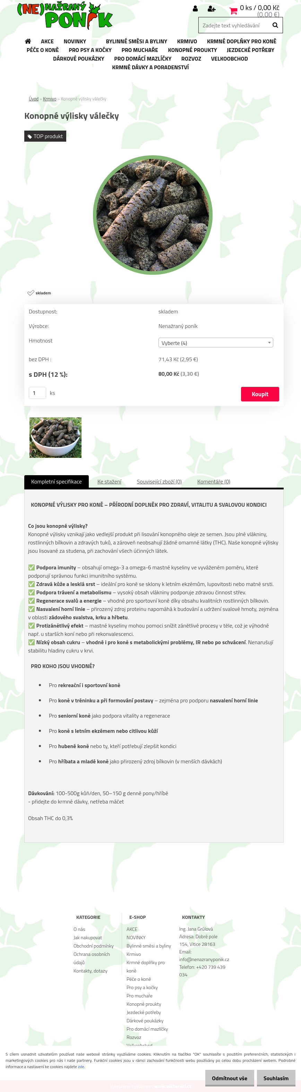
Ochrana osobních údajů (92, 958)
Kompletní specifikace (56, 481)
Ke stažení (109, 481)
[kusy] (37, 393)
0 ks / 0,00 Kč (260, 7)
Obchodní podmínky (94, 945)
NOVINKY (136, 937)
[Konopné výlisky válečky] (154, 152)
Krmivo (50, 98)
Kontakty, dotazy (90, 970)
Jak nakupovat (88, 937)
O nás (79, 929)
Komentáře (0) (213, 481)
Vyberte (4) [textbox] (174, 343)
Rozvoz (134, 1037)
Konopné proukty (144, 1003)
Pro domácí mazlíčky (147, 1028)
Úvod (33, 98)
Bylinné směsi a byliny (149, 945)
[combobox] (215, 342)
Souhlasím (274, 1078)
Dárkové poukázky (145, 1020)
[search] (275, 25)
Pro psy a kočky (142, 987)
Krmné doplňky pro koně (146, 966)
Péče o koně (139, 979)
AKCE (132, 929)
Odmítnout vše (224, 1078)
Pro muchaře (140, 995)
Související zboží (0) (159, 481)
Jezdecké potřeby (144, 1012)
